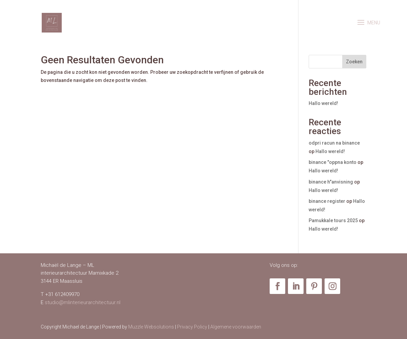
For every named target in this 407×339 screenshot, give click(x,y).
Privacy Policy (192, 327)
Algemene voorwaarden (235, 327)
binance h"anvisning (331, 182)
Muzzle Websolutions (151, 327)
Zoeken (354, 61)
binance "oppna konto (332, 162)
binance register (327, 201)
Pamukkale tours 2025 (333, 220)
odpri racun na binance (334, 143)
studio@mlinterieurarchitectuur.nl (82, 302)
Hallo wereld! (323, 103)
